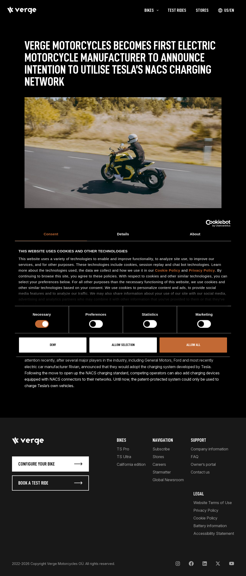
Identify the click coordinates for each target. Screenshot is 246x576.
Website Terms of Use (212, 502)
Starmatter (162, 472)
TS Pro (123, 449)
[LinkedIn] (205, 563)
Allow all (193, 345)
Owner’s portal (203, 464)
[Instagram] (178, 563)
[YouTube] (231, 563)
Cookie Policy (167, 270)
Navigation (163, 440)
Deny (53, 345)
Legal (198, 493)
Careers (159, 464)
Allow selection (123, 345)
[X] (218, 564)
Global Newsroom (168, 479)
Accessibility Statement (213, 533)
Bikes (121, 440)
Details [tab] (123, 234)
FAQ (194, 456)
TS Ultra (124, 456)
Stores (158, 456)
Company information (209, 449)
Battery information (210, 525)
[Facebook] (191, 563)
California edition (131, 464)
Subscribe (161, 449)
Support (198, 440)
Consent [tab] (51, 234)
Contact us (200, 472)
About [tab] (195, 234)
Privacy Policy (202, 270)
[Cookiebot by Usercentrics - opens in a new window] (209, 223)
